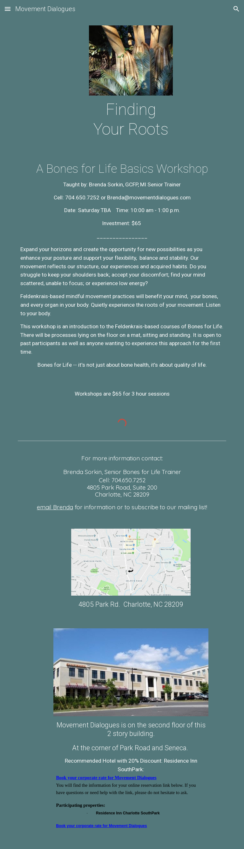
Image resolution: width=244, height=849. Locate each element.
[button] (7, 8)
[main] (131, 120)
